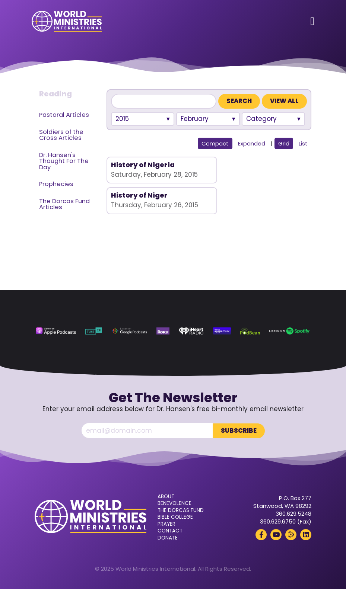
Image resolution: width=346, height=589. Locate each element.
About (166, 496)
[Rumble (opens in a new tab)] (290, 534)
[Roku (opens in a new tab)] (162, 331)
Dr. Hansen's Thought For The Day (64, 161)
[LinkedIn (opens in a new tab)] (305, 534)
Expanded (251, 143)
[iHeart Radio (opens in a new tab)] (191, 331)
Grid (283, 143)
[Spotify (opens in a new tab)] (289, 331)
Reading (55, 93)
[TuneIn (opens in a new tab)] (93, 331)
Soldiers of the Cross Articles (61, 135)
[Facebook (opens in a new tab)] (261, 534)
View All (284, 101)
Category (261, 118)
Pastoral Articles (64, 115)
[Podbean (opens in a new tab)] (250, 331)
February (195, 118)
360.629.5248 (293, 513)
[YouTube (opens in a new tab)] (276, 534)
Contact (170, 530)
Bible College (175, 516)
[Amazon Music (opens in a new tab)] (222, 331)
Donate (168, 537)
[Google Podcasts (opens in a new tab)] (129, 331)
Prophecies (56, 184)
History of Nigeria (143, 164)
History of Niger (241, 164)
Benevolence (174, 503)
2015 (122, 118)
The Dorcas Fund (181, 510)
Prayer (166, 523)
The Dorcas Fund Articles (64, 204)
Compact (215, 143)
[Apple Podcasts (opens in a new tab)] (56, 331)
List (303, 143)
